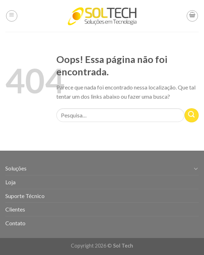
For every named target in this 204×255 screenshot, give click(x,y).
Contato (15, 223)
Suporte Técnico (25, 195)
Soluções (16, 168)
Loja (10, 182)
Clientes (15, 209)
